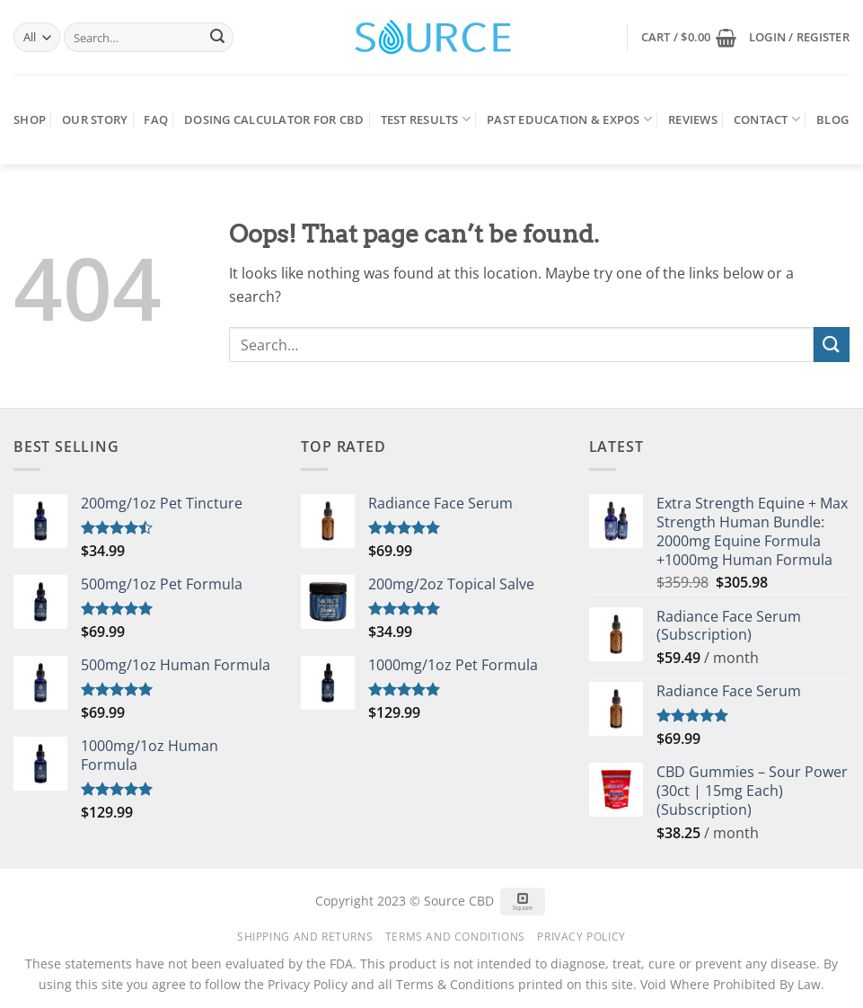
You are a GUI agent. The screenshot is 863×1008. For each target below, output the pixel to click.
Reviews (693, 119)
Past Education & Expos (569, 119)
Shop (29, 119)
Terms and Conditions (455, 936)
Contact (767, 119)
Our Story (95, 119)
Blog (832, 119)
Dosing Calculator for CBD (274, 119)
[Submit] (217, 37)
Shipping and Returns (305, 936)
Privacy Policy (581, 936)
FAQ (156, 119)
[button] (688, 37)
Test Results (426, 119)
